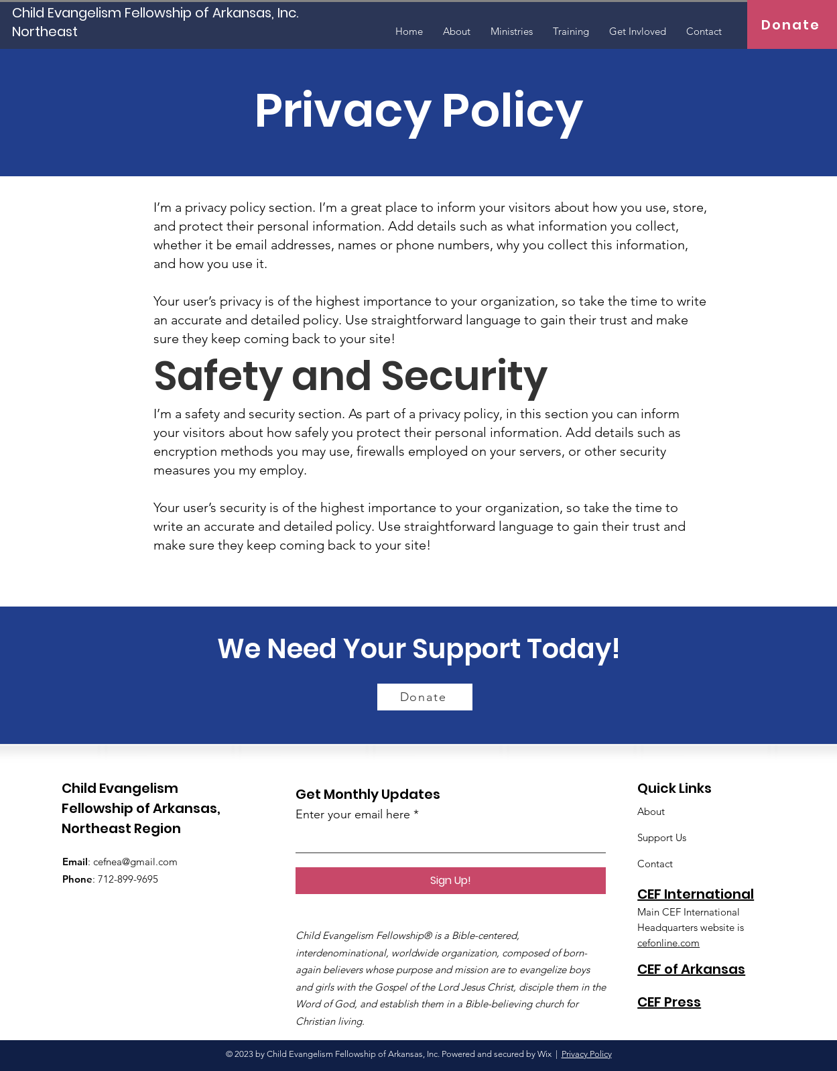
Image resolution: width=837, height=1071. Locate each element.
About (651, 811)
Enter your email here (353, 814)
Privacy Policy (587, 1054)
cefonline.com (668, 942)
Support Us (661, 837)
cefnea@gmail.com (135, 861)
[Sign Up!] (451, 880)
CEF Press (669, 1002)
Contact (655, 863)
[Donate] (792, 24)
